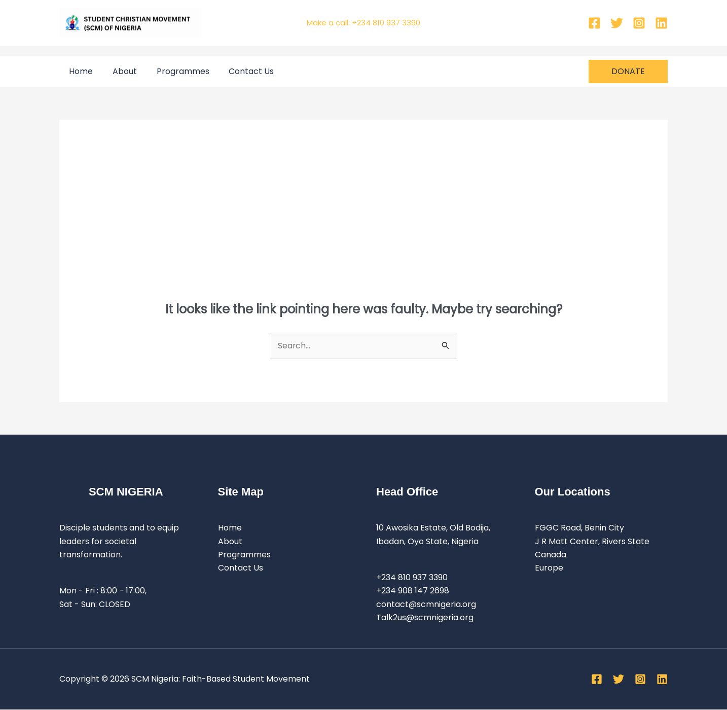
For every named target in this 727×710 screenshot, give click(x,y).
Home (79, 71)
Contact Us (239, 71)
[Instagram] (639, 23)
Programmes (174, 71)
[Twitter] (616, 23)
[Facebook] (594, 23)
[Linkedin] (661, 23)
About (119, 71)
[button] (628, 71)
